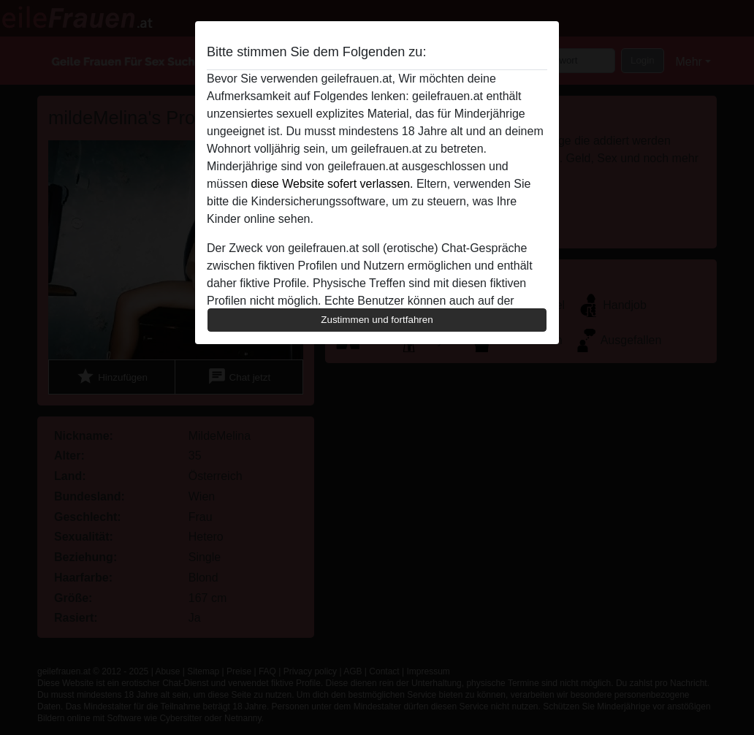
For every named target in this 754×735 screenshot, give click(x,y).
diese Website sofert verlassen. (332, 184)
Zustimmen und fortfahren (377, 319)
